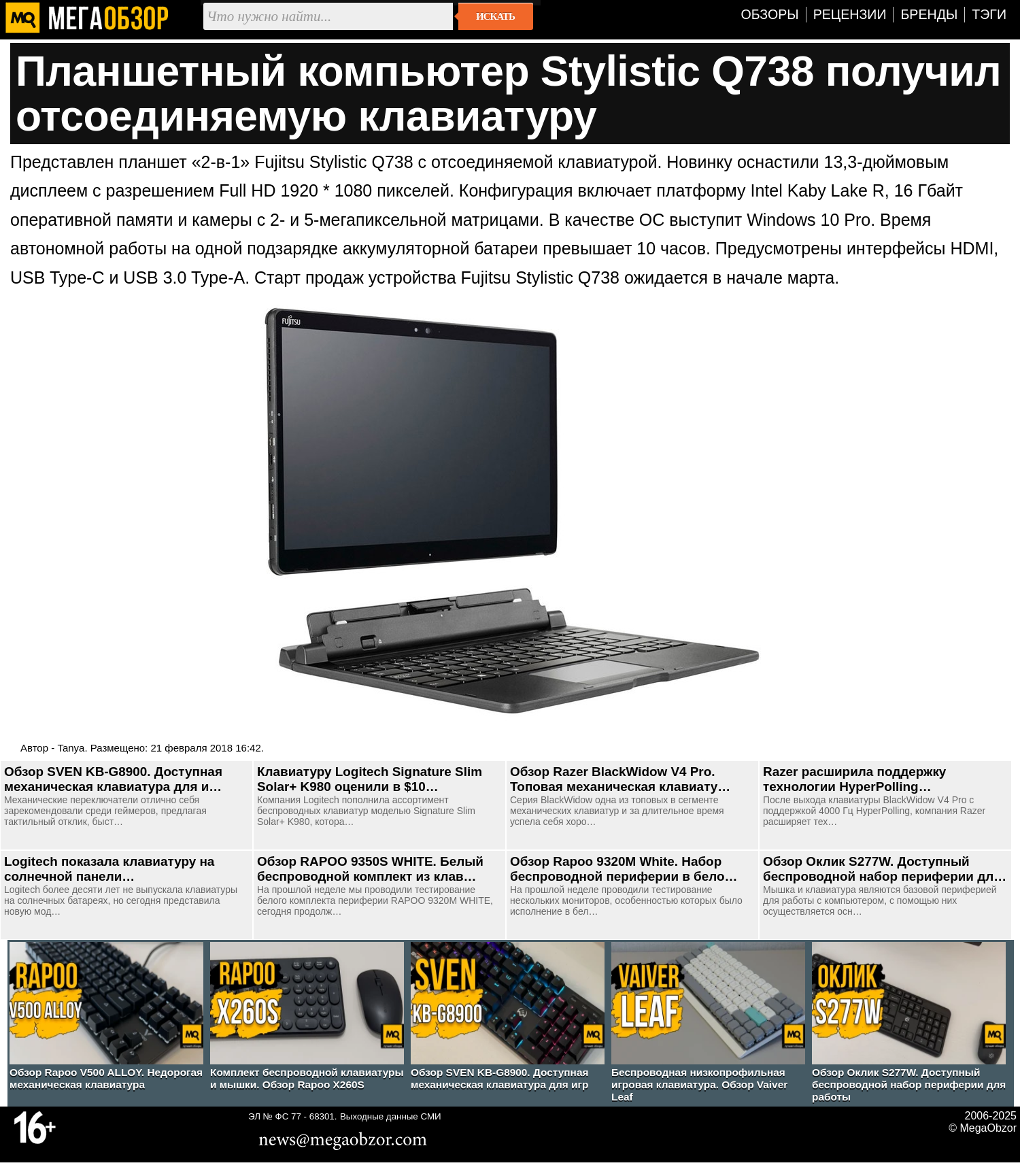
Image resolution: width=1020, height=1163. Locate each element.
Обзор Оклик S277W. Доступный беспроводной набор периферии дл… (884, 868)
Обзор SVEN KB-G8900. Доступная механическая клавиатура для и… (113, 779)
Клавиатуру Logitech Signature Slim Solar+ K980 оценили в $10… (369, 779)
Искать (495, 16)
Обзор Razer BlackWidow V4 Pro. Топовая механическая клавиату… (620, 779)
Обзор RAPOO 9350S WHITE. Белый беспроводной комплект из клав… (370, 868)
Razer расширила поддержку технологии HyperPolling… (854, 779)
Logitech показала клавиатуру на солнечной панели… (109, 868)
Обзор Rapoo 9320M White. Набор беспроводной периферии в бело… (623, 868)
